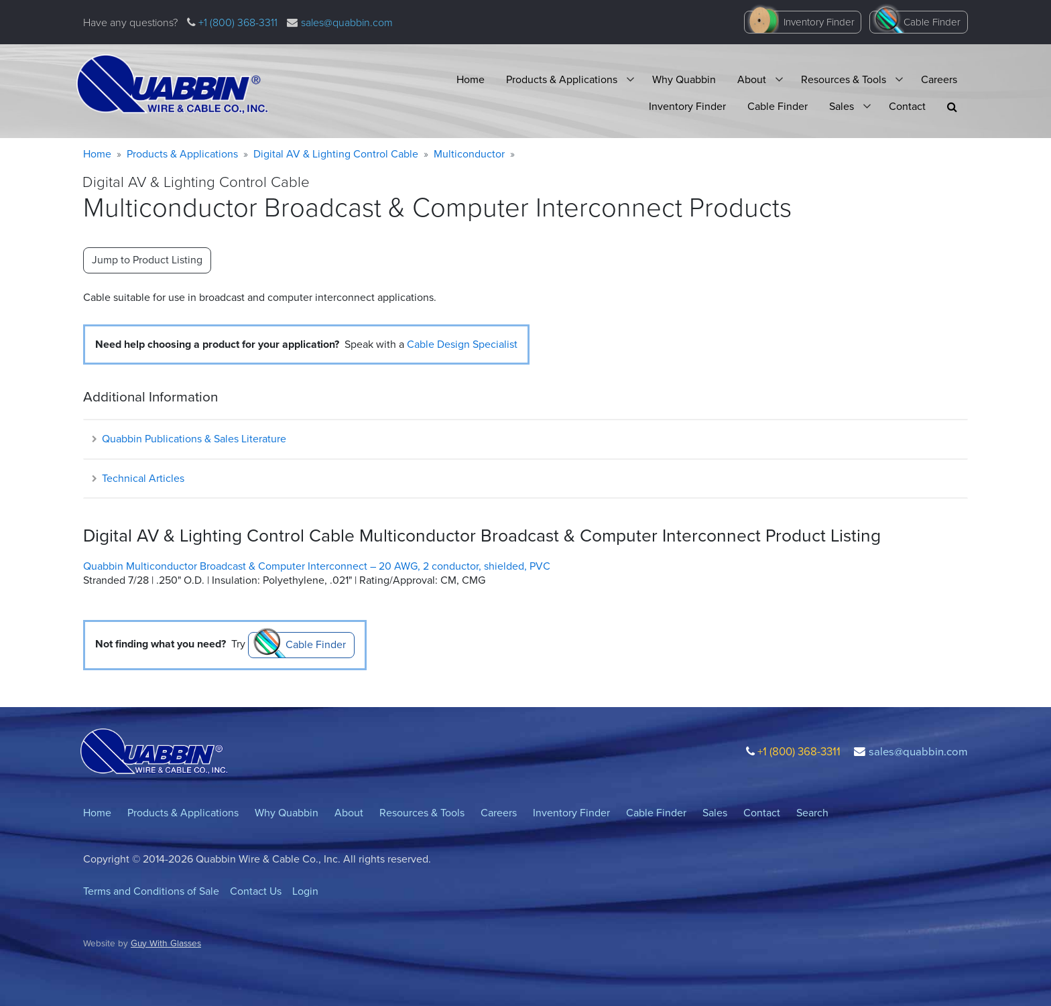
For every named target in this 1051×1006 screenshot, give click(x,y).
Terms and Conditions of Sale (151, 891)
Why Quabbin (684, 79)
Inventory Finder (819, 22)
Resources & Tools (843, 79)
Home (470, 79)
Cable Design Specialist (462, 344)
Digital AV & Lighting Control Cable (335, 154)
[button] (952, 107)
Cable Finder (932, 22)
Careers (939, 79)
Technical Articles (137, 478)
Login (305, 891)
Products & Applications (561, 79)
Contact (907, 106)
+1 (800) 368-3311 (236, 22)
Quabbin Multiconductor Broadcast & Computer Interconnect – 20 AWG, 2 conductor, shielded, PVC (316, 566)
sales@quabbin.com (347, 22)
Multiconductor (469, 154)
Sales (841, 106)
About (751, 79)
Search (812, 812)
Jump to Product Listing (147, 259)
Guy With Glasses (166, 943)
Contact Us (256, 891)
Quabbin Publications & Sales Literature (188, 438)
